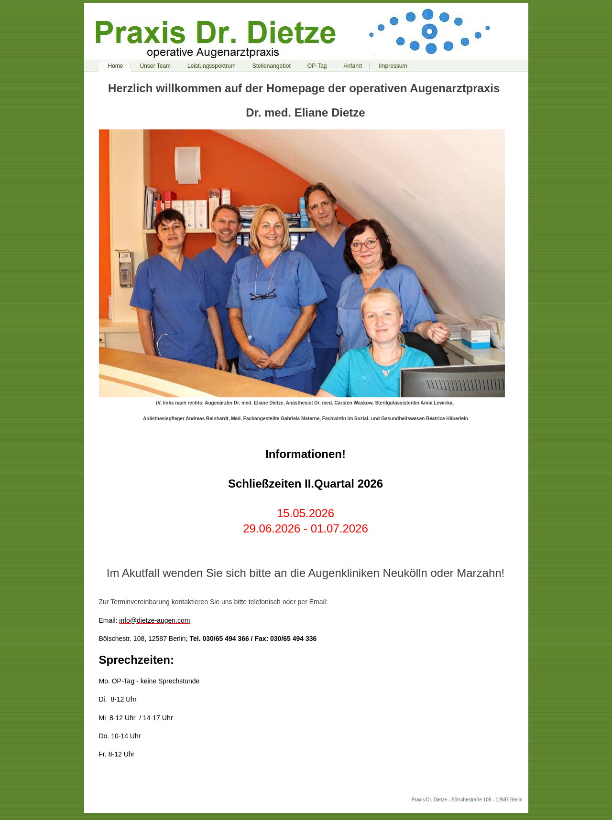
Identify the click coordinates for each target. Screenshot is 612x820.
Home (115, 66)
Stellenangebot (271, 66)
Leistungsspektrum (211, 66)
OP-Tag (317, 66)
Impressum (393, 66)
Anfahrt (352, 66)
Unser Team (155, 66)
